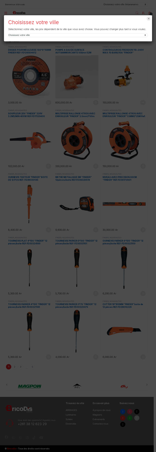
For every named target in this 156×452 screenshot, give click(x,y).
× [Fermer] (149, 18)
